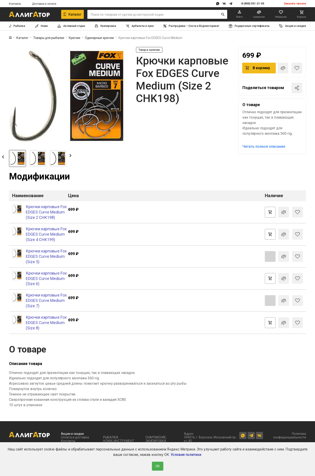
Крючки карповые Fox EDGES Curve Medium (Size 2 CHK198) (46, 212)
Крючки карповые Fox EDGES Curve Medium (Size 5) (46, 256)
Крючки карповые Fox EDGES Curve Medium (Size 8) (46, 322)
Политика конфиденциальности (289, 435)
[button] (3, 156)
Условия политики (186, 455)
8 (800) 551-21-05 (252, 3)
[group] (68, 96)
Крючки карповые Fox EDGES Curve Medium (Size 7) (46, 300)
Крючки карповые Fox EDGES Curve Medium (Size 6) (46, 278)
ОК (157, 466)
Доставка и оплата (44, 3)
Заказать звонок (295, 3)
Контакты (15, 3)
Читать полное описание (263, 146)
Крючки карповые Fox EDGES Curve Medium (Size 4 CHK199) (46, 234)
